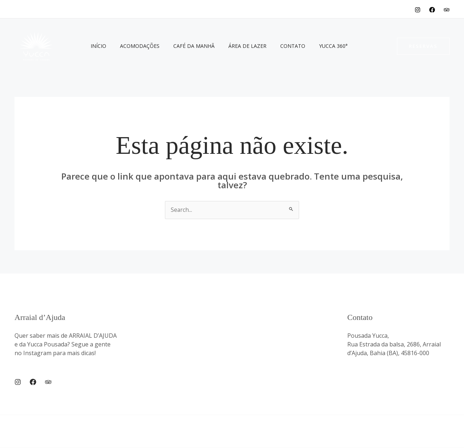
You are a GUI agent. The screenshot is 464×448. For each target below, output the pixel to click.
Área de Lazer (235, 45)
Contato (276, 45)
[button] (423, 46)
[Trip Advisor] (48, 382)
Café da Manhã (185, 45)
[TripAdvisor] (447, 10)
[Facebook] (432, 10)
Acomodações (134, 45)
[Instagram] (417, 10)
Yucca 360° (313, 45)
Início (96, 45)
